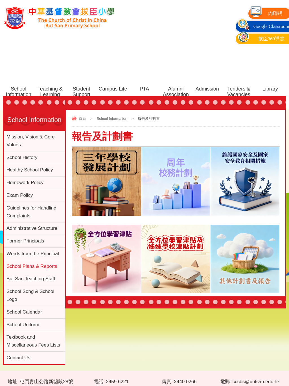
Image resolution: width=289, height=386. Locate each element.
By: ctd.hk (277, 376)
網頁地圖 (11, 376)
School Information (112, 118)
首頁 (82, 118)
